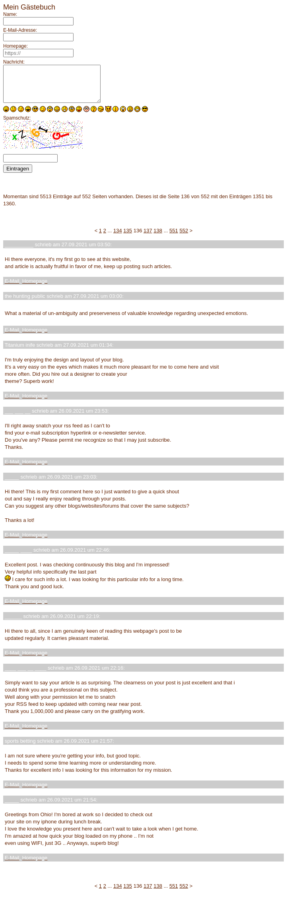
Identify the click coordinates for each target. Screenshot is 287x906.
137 (148, 238)
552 (183, 238)
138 (157, 238)
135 (127, 238)
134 (117, 238)
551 (173, 238)
